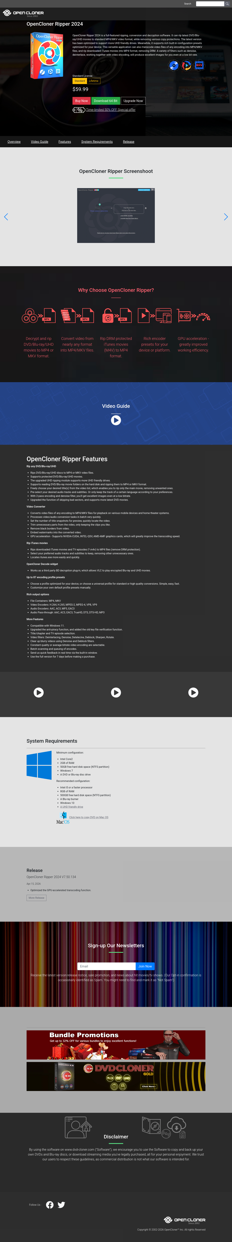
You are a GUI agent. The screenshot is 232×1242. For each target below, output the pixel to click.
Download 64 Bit (105, 101)
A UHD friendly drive (71, 806)
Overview (14, 142)
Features (64, 142)
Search (187, 3)
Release (128, 142)
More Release (36, 897)
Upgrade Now (133, 101)
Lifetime (93, 80)
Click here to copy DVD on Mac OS (88, 817)
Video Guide (39, 142)
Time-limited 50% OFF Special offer (110, 110)
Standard (80, 80)
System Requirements (97, 142)
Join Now (145, 966)
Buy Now (81, 101)
